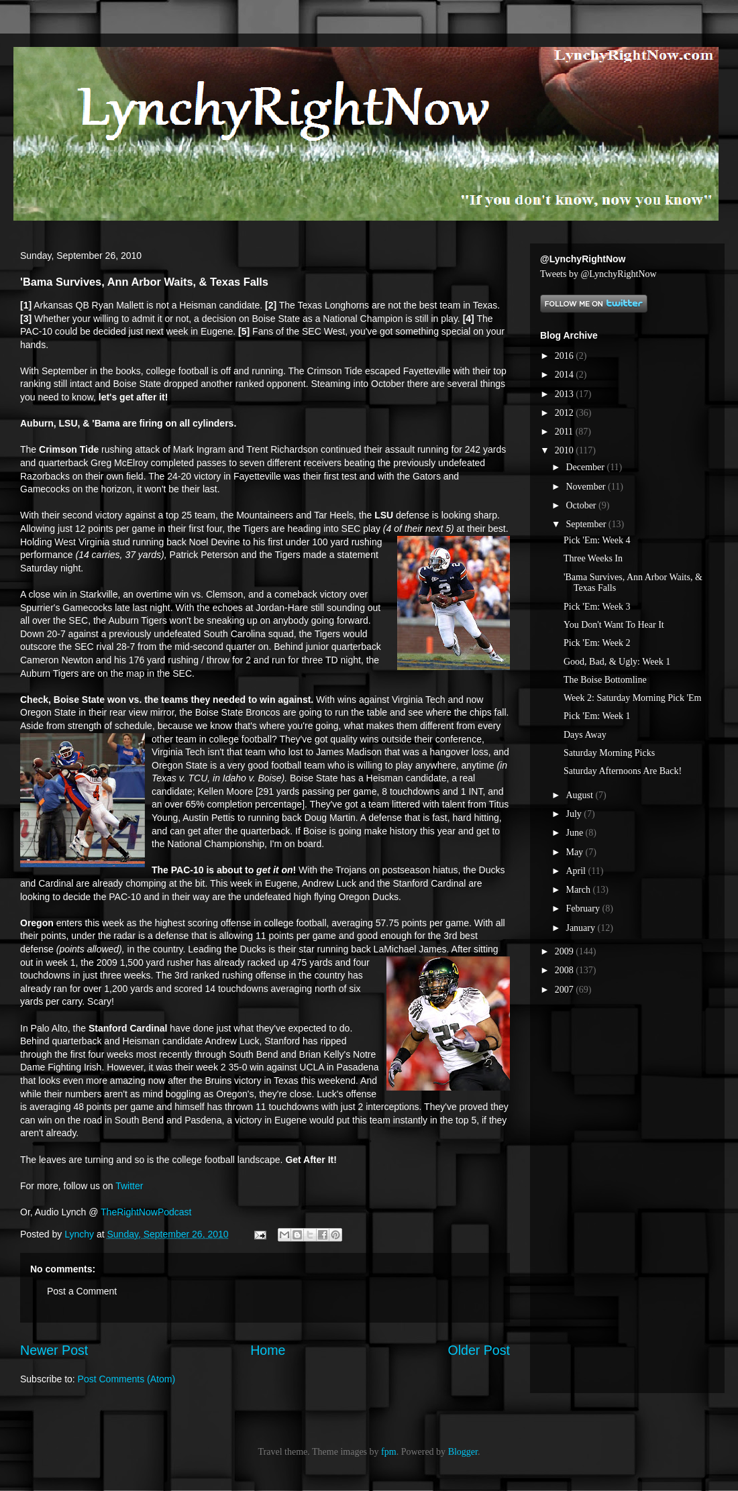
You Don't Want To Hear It (614, 625)
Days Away (585, 735)
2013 (565, 394)
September (587, 524)
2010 (565, 450)
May (575, 852)
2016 (565, 356)
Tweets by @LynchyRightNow (598, 274)
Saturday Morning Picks (609, 753)
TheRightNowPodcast (146, 1212)
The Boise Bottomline (605, 680)
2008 (565, 970)
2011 (565, 432)
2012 (565, 413)
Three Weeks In (593, 558)
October (582, 505)
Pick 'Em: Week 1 (597, 716)
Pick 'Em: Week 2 (597, 643)
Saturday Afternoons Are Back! (623, 771)
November (587, 487)
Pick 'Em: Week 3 (597, 607)
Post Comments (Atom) (126, 1379)
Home (267, 1350)
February (584, 908)
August (580, 795)
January (581, 928)
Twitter (129, 1185)
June (575, 833)
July (575, 814)
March (579, 890)
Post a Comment (82, 1291)
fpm (389, 1452)
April (577, 871)
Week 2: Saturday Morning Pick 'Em (633, 698)
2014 (565, 375)
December (586, 467)
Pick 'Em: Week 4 (597, 540)
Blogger (463, 1452)
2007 (565, 990)
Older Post (478, 1350)
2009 (565, 951)
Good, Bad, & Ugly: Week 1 (617, 662)
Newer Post (54, 1350)
